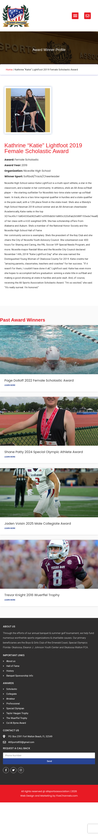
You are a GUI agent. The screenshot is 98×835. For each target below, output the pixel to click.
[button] (75, 15)
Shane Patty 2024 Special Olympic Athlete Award (43, 452)
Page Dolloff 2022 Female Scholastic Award (39, 380)
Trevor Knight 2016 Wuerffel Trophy (32, 595)
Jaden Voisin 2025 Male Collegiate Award (37, 523)
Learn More (9, 385)
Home (9, 69)
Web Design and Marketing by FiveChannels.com (49, 795)
